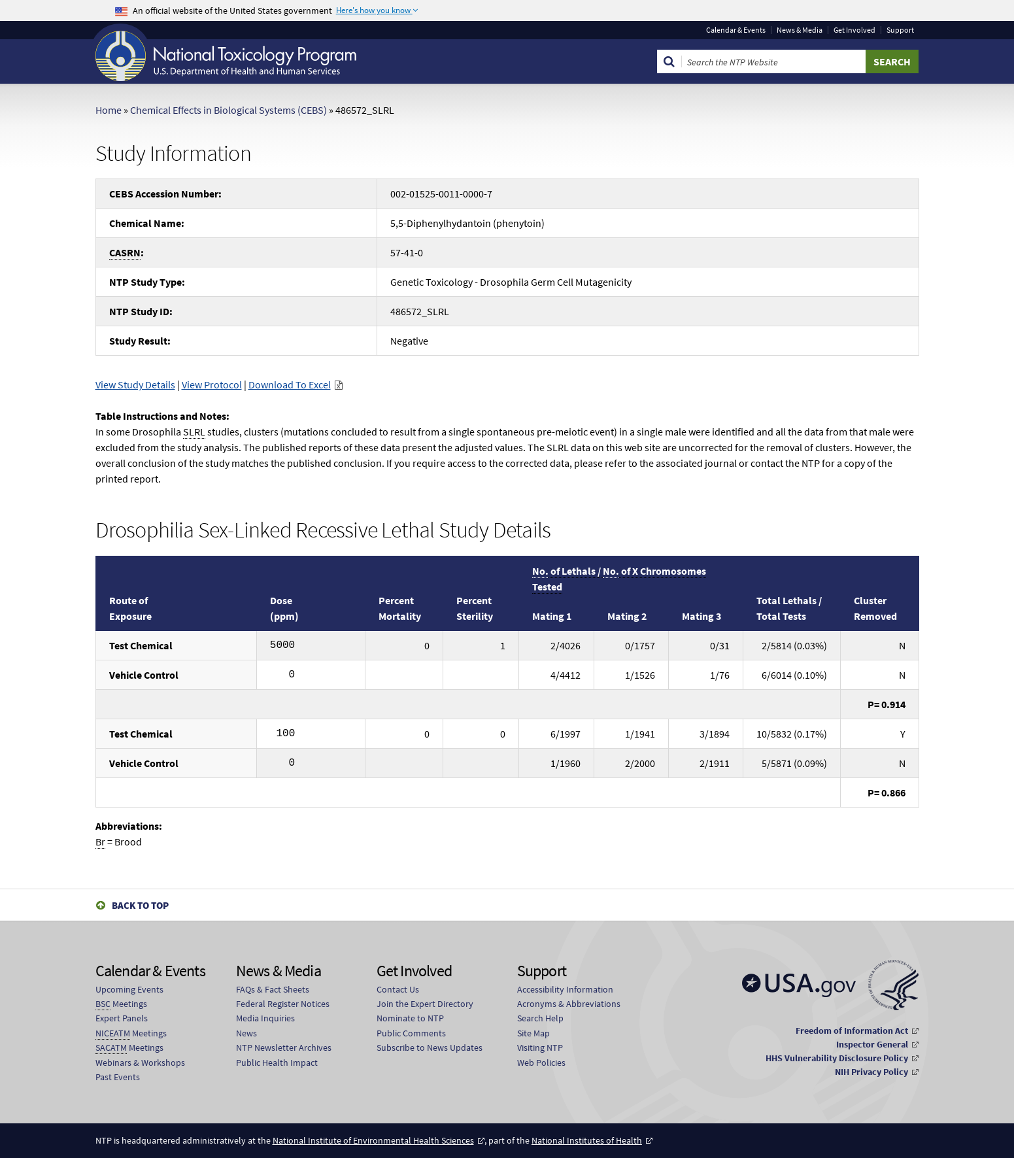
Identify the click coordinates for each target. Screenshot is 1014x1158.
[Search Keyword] (774, 61)
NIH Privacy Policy (871, 1072)
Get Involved (854, 30)
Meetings (121, 1004)
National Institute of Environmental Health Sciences (373, 1140)
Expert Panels (121, 1018)
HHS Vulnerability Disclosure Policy (837, 1058)
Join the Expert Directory (425, 1004)
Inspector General (872, 1044)
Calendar (736, 30)
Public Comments (411, 1033)
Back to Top (140, 905)
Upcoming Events (129, 989)
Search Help (540, 1018)
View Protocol (212, 384)
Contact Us (398, 989)
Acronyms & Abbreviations (568, 1004)
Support (900, 30)
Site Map (533, 1033)
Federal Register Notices (283, 1004)
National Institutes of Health (587, 1140)
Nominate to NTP (410, 1018)
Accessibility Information (565, 989)
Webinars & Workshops (140, 1062)
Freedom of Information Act (852, 1030)
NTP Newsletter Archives (283, 1047)
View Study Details (135, 384)
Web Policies (541, 1062)
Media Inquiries (265, 1018)
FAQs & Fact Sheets (272, 989)
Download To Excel (289, 384)
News (246, 1033)
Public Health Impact (277, 1062)
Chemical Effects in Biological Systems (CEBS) (228, 109)
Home (108, 109)
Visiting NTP (540, 1047)
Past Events (117, 1077)
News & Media (799, 30)
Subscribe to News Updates (429, 1047)
